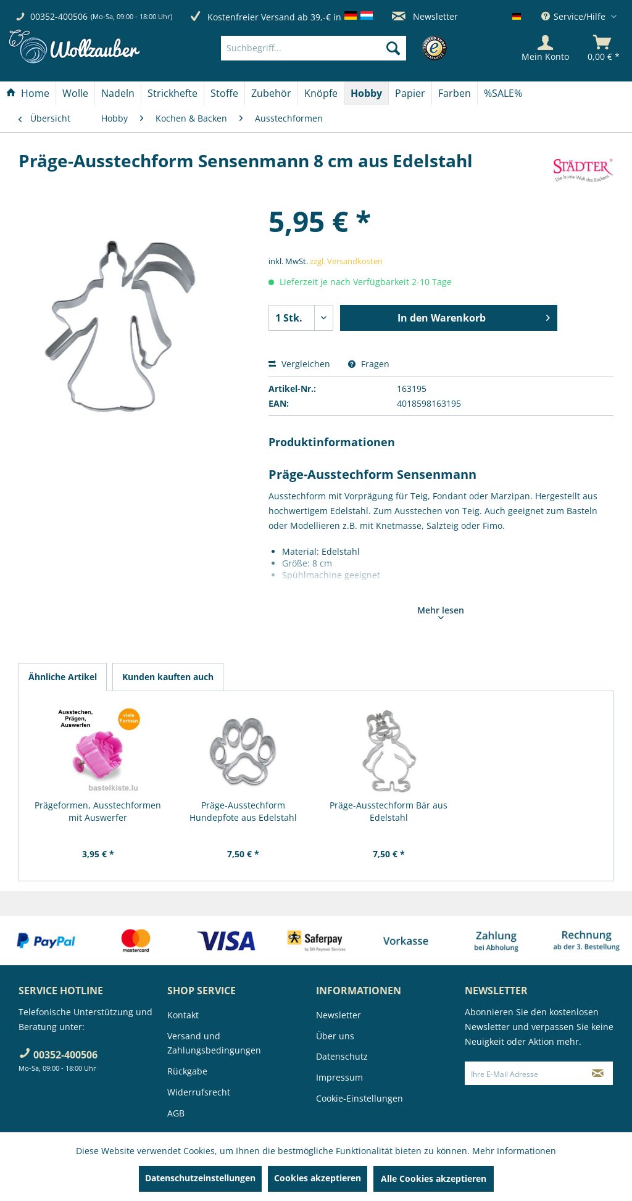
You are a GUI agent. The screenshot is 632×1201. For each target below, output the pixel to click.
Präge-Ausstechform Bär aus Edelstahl (388, 811)
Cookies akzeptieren (317, 1178)
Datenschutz (342, 1056)
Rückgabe (187, 1071)
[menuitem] (332, 48)
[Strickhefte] (172, 93)
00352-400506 (59, 16)
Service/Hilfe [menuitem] (574, 16)
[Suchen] (393, 48)
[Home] (28, 93)
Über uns (335, 1036)
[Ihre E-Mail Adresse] (524, 1073)
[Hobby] (366, 93)
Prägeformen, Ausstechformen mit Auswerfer (98, 811)
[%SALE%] (503, 93)
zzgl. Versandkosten (346, 261)
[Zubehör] (271, 93)
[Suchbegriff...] (313, 48)
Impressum (339, 1077)
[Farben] (454, 93)
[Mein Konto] (545, 48)
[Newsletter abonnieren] (598, 1073)
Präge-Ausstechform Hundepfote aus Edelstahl (243, 811)
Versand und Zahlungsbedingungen (214, 1043)
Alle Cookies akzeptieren (433, 1178)
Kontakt (183, 1015)
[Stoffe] (224, 93)
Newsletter (425, 16)
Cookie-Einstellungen (359, 1098)
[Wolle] (75, 93)
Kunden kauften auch (168, 677)
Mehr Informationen (514, 1151)
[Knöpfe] (321, 93)
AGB (176, 1113)
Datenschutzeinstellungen (200, 1178)
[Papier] (410, 93)
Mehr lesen (440, 611)
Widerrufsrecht (198, 1092)
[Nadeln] (118, 93)
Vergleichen (299, 364)
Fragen (368, 364)
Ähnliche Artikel (62, 677)
